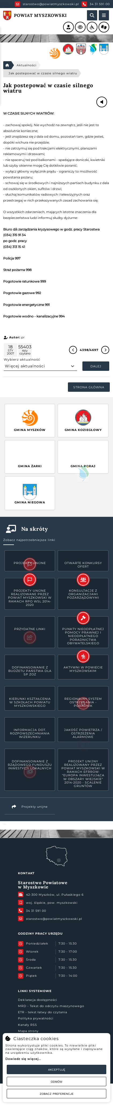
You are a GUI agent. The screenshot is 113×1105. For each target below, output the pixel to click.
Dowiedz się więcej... (23, 1059)
